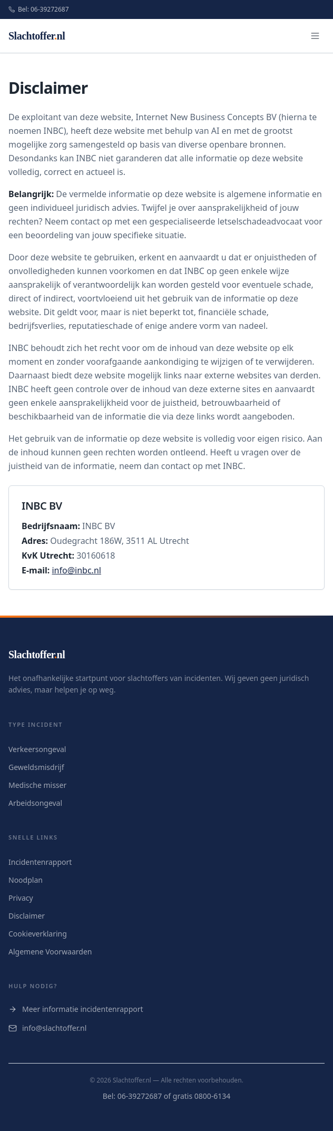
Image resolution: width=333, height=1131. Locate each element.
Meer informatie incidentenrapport (75, 1009)
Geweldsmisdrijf (36, 767)
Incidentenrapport (40, 862)
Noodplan (25, 880)
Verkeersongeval (37, 749)
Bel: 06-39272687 (38, 9)
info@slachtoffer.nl (47, 1028)
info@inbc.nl (76, 570)
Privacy (20, 898)
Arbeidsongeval (35, 803)
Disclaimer (26, 916)
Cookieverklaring (37, 934)
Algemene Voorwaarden (50, 952)
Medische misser (37, 785)
